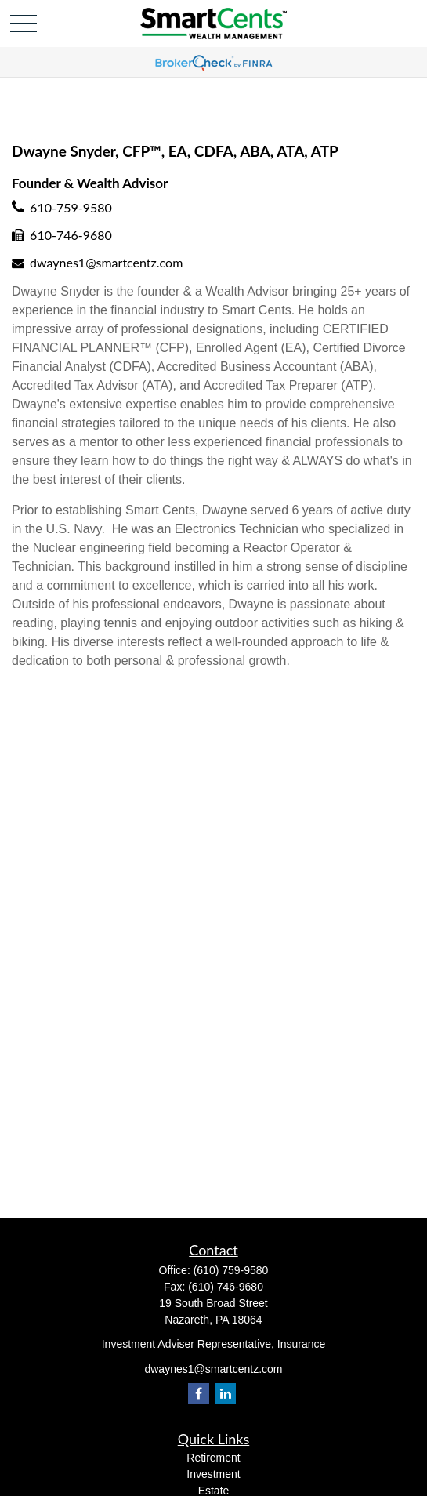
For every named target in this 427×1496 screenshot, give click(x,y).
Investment (213, 1474)
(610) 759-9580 (231, 1270)
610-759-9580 (71, 207)
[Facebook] (198, 1393)
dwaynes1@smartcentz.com (106, 262)
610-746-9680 (71, 234)
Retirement (213, 1457)
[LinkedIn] (225, 1393)
